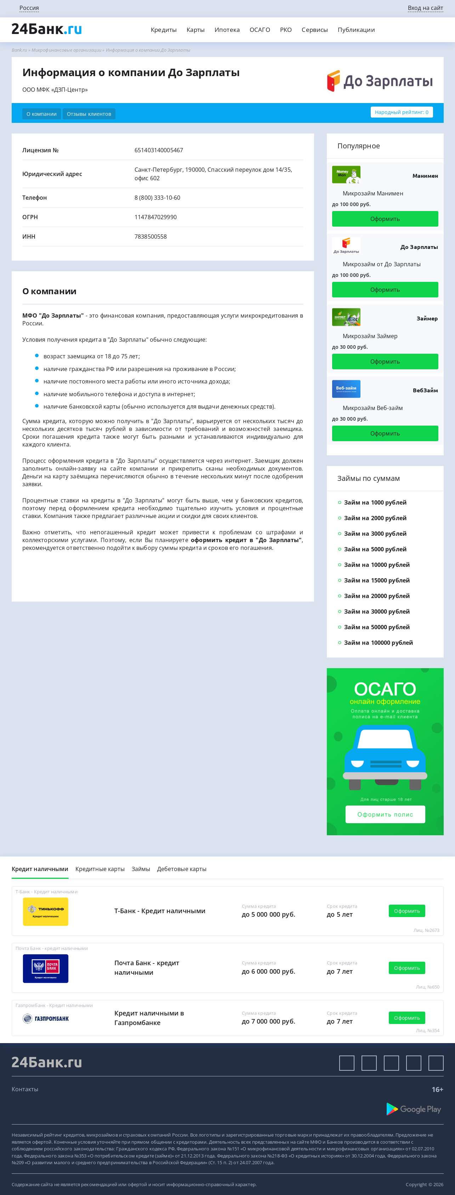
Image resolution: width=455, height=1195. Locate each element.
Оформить (385, 219)
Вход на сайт (426, 8)
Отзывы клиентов (89, 113)
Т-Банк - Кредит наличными (159, 910)
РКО (286, 29)
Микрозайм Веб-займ (373, 408)
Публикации (356, 29)
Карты (196, 29)
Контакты (25, 1089)
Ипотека (227, 29)
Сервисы (315, 29)
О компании (42, 113)
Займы (141, 869)
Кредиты (164, 29)
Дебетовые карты (182, 869)
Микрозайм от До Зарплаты (382, 264)
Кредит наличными (40, 869)
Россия (29, 8)
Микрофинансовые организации (66, 50)
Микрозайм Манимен (373, 193)
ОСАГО (260, 29)
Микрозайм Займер (370, 336)
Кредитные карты (100, 869)
